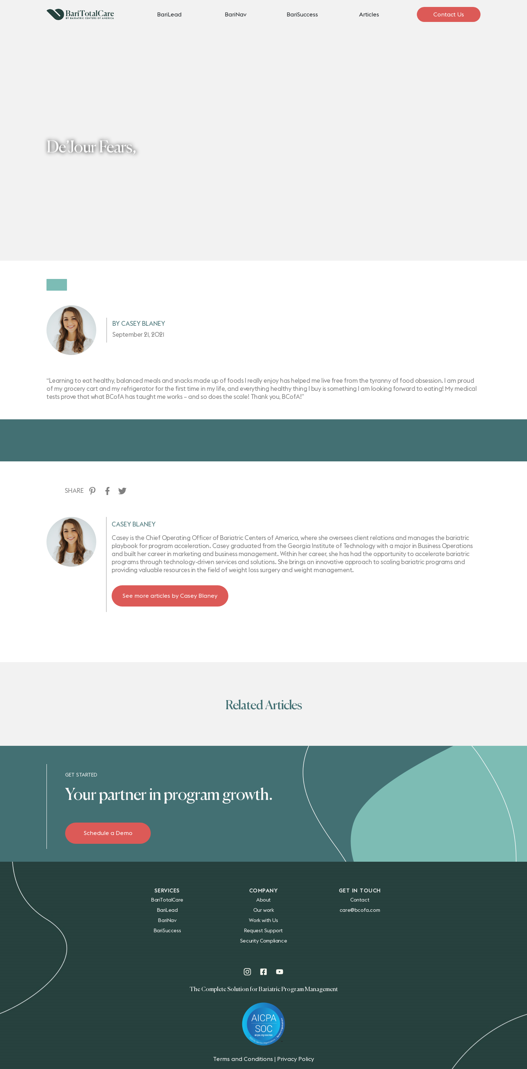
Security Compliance (263, 941)
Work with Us (263, 920)
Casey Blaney (134, 514)
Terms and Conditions (243, 1059)
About (263, 900)
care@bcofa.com (360, 910)
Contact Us (448, 15)
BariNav (236, 15)
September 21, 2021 (138, 324)
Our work (263, 910)
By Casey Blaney (138, 313)
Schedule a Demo (108, 833)
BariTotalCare (167, 900)
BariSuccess (302, 15)
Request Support (263, 930)
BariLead (169, 15)
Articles (369, 15)
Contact (359, 900)
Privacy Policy (295, 1059)
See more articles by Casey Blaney (170, 585)
